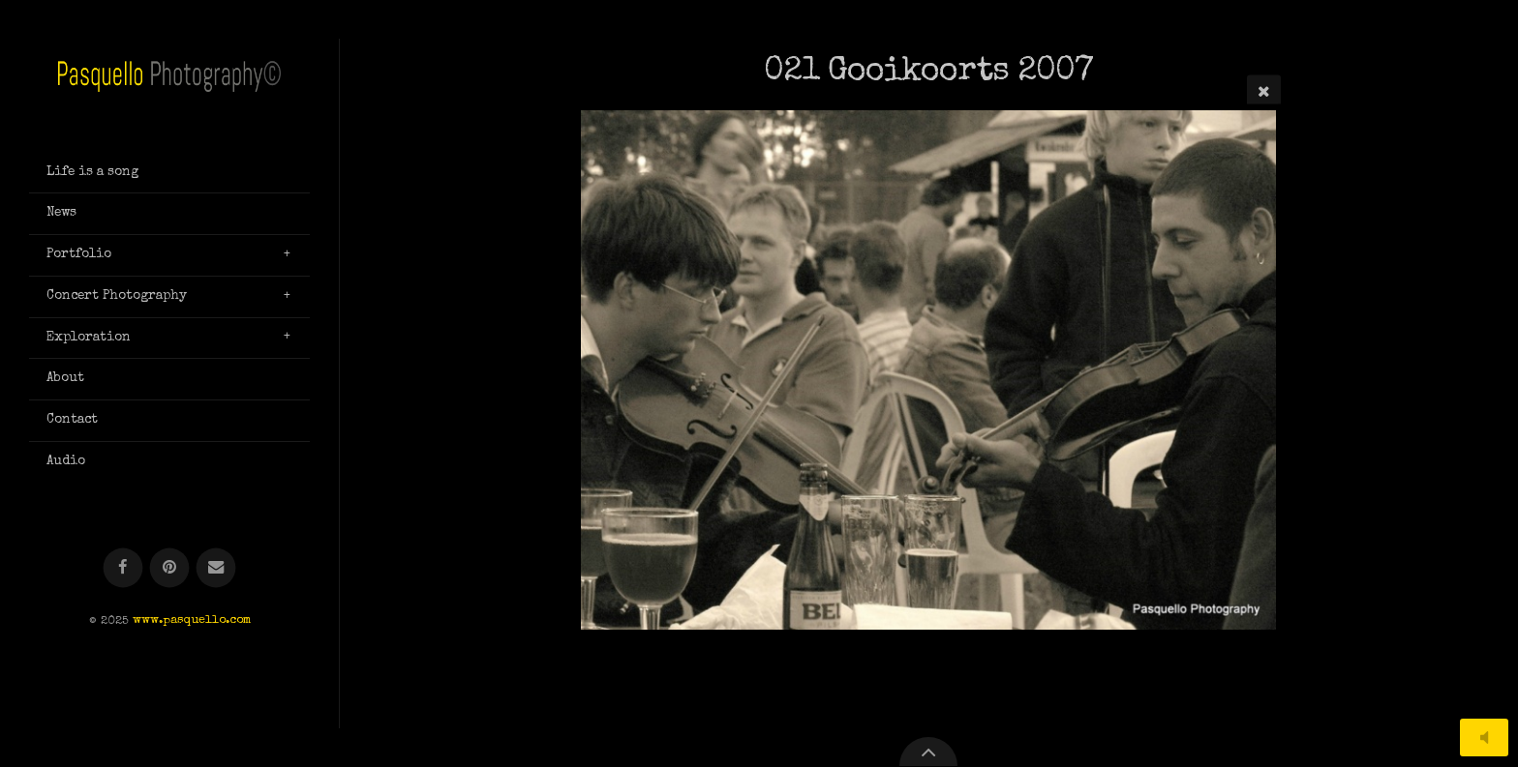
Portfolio (78, 254)
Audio (65, 461)
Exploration (88, 337)
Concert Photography (116, 296)
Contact (72, 420)
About (65, 378)
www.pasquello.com (192, 621)
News (61, 213)
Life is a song (92, 172)
